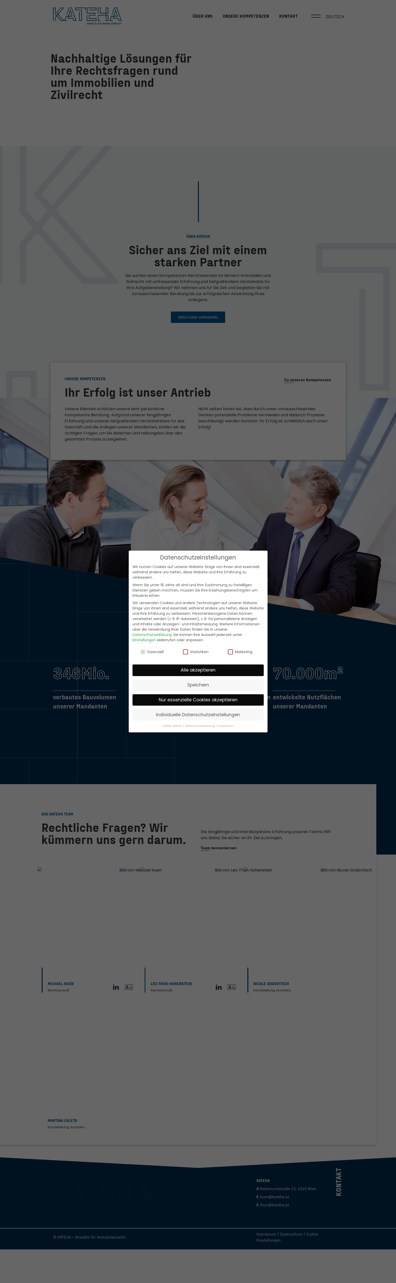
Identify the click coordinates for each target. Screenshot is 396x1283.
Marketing (240, 651)
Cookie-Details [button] (173, 726)
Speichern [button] (198, 685)
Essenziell (152, 651)
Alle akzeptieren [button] (198, 670)
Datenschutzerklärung (152, 634)
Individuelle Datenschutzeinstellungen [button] (198, 715)
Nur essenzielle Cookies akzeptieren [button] (198, 700)
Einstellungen (144, 640)
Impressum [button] (226, 726)
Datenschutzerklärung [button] (200, 726)
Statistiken (195, 651)
